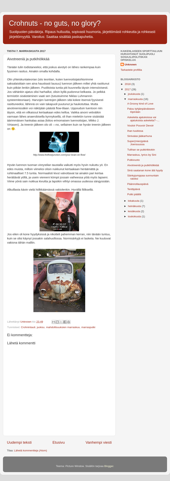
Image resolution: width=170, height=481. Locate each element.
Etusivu (59, 442)
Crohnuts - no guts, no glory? (55, 23)
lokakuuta (134, 200)
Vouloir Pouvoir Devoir (140, 125)
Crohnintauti (28, 327)
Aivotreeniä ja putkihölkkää (143, 165)
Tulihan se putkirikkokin (141, 149)
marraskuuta (136, 99)
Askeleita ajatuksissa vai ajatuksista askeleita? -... (143, 119)
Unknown (131, 64)
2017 (128, 89)
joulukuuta (134, 93)
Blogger (108, 466)
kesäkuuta (134, 211)
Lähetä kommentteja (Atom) (30, 450)
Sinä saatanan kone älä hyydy (145, 170)
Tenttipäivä (133, 189)
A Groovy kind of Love (140, 103)
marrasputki (88, 327)
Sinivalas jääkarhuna (139, 136)
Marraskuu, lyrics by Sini (141, 154)
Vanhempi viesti (99, 442)
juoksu (40, 327)
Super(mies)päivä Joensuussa (137, 143)
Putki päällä (134, 194)
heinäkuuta (135, 206)
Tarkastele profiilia (131, 69)
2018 (128, 84)
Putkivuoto (133, 159)
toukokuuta (135, 216)
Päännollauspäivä (137, 184)
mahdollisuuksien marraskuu (63, 327)
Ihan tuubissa (135, 130)
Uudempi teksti (19, 442)
